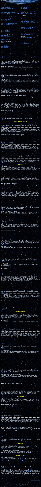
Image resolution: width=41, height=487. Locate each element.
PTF (23, 485)
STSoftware (21, 485)
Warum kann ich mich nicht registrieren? (6, 15)
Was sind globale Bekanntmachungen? (6, 45)
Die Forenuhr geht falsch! (4, 20)
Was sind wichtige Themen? (4, 47)
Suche (4, 0)
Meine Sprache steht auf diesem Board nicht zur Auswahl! (8, 22)
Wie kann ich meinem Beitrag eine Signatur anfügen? (8, 30)
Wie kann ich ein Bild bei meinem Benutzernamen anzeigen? (9, 23)
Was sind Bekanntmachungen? (5, 46)
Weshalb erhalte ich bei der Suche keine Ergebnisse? (28, 26)
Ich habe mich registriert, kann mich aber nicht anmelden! (8, 12)
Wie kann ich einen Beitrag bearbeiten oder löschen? (8, 29)
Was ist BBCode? (3, 42)
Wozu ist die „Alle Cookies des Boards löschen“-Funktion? (8, 16)
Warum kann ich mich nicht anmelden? (6, 7)
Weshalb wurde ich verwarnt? (5, 35)
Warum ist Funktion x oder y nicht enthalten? (26, 41)
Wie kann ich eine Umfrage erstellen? (6, 31)
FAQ (1, 0)
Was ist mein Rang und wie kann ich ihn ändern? (7, 24)
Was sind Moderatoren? (24, 8)
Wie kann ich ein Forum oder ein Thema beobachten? (28, 33)
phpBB (17, 484)
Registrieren (6, 0)
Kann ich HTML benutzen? (4, 43)
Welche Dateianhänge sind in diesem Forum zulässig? (28, 37)
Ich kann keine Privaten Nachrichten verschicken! (27, 16)
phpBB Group (21, 458)
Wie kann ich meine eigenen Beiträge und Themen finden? (28, 29)
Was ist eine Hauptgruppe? (24, 12)
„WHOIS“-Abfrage (27, 471)
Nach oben (3, 57)
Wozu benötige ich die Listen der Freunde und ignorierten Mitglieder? (30, 20)
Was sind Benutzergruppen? (24, 9)
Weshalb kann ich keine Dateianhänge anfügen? (7, 34)
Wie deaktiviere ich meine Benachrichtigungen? (27, 34)
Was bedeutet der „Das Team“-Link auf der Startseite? (28, 13)
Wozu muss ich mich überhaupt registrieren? (7, 8)
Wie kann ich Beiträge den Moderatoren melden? (7, 36)
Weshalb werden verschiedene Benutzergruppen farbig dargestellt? (29, 11)
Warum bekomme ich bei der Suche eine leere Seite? (28, 27)
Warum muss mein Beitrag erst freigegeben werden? (8, 38)
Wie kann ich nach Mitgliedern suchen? (26, 28)
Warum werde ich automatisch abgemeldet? (6, 9)
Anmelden (10, 0)
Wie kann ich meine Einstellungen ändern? (6, 19)
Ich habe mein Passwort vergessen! (5, 11)
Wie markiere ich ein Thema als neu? (6, 39)
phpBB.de (23, 460)
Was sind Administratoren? (24, 7)
